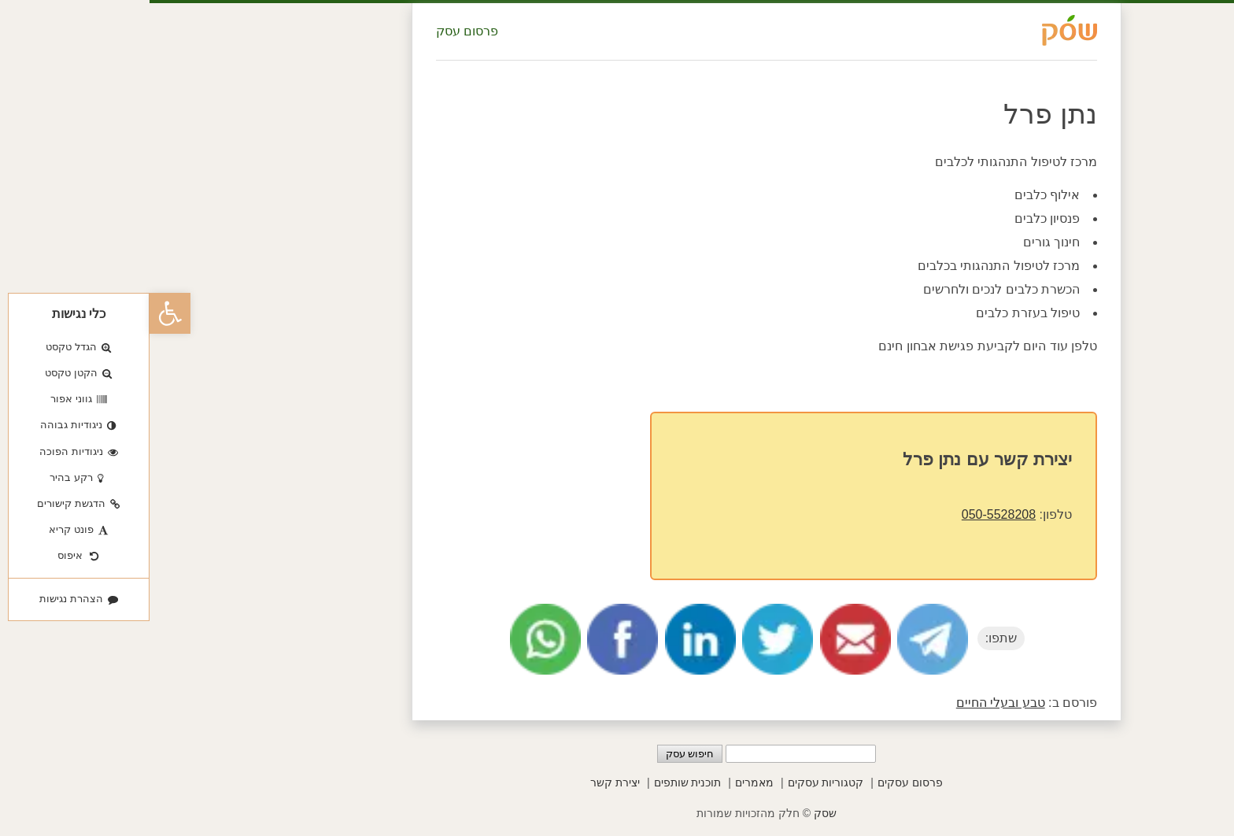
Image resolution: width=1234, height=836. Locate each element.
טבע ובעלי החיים (851, 702)
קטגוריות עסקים (676, 782)
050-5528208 (849, 514)
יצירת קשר (465, 782)
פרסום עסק (317, 31)
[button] (20, 313)
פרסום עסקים (760, 782)
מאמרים (605, 782)
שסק (675, 813)
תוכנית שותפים (538, 782)
